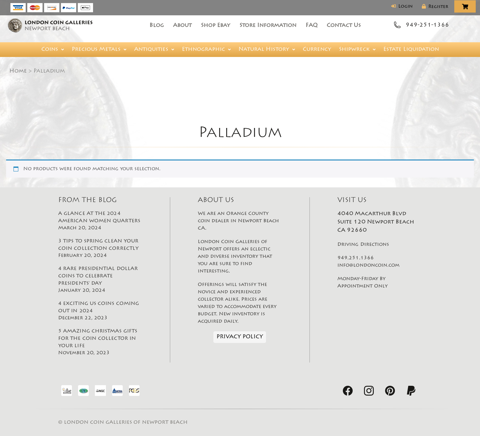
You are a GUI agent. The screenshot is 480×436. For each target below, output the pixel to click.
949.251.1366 (355, 258)
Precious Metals (99, 49)
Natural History (266, 49)
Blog (156, 25)
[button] (53, 49)
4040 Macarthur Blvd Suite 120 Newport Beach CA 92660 (375, 222)
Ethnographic (206, 49)
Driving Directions (363, 244)
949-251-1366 (427, 25)
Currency (317, 49)
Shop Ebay (215, 25)
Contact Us (344, 25)
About (182, 25)
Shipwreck (357, 49)
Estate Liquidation (411, 49)
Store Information (267, 25)
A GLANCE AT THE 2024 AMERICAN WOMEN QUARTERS (100, 221)
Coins (52, 49)
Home (18, 71)
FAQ (311, 25)
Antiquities (154, 49)
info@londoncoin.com (368, 265)
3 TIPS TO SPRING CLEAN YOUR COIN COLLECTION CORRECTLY (100, 249)
